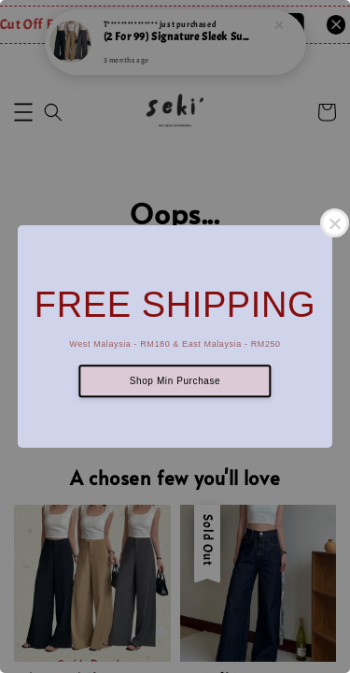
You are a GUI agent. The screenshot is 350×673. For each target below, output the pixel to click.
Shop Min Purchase (175, 381)
